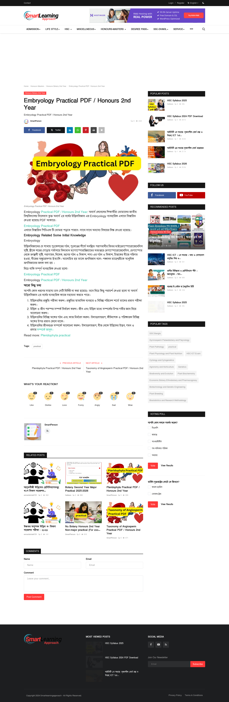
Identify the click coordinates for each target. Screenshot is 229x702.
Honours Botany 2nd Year (56, 86)
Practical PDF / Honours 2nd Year (64, 212)
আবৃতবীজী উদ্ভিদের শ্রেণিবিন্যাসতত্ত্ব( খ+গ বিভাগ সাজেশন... (41, 489)
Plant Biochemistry (186, 373)
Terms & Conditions (194, 695)
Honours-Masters (37, 86)
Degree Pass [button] (139, 29)
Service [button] (178, 29)
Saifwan (68, 495)
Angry (97, 405)
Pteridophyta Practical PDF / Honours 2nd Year (56, 368)
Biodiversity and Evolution (161, 373)
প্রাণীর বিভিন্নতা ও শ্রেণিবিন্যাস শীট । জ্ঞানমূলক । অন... (182, 272)
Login (171, 3)
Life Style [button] (52, 29)
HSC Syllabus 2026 (177, 163)
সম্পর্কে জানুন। (45, 330)
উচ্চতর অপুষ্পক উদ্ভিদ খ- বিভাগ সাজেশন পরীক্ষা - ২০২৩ (40, 528)
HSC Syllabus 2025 (177, 100)
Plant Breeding (156, 393)
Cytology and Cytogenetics (161, 360)
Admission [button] (33, 29)
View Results (167, 465)
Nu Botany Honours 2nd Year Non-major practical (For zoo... (82, 528)
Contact (27, 3)
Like (32, 405)
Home (26, 86)
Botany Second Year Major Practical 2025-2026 (81, 489)
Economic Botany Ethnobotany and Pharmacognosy (173, 380)
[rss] (166, 645)
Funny (81, 405)
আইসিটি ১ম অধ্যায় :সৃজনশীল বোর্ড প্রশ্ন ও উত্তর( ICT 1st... (184, 134)
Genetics (182, 366)
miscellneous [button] (86, 29)
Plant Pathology (156, 346)
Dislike (48, 405)
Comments (32, 551)
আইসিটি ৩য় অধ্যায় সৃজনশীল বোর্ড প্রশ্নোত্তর (185, 148)
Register (180, 3)
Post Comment (34, 596)
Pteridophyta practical (55, 335)
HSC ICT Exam (194, 353)
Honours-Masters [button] (113, 29)
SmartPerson (33, 121)
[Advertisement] (114, 57)
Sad (114, 405)
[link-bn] (147, 15)
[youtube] (158, 645)
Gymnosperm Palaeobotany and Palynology (169, 340)
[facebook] (151, 645)
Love (64, 405)
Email (88, 559)
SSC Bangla (155, 333)
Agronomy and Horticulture (161, 366)
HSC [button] (68, 29)
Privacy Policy (175, 695)
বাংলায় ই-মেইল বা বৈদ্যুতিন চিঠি (180, 286)
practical (37, 346)
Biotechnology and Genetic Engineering (167, 387)
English (193, 3)
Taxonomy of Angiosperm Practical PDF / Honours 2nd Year (114, 370)
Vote (153, 465)
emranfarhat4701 (30, 495)
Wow (130, 405)
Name (27, 559)
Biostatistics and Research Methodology (167, 400)
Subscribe (198, 664)
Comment (29, 572)
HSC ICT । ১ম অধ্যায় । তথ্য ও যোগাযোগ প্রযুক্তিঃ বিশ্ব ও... (185, 257)
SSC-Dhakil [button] (160, 29)
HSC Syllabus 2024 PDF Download (185, 116)
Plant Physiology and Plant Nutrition (165, 353)
